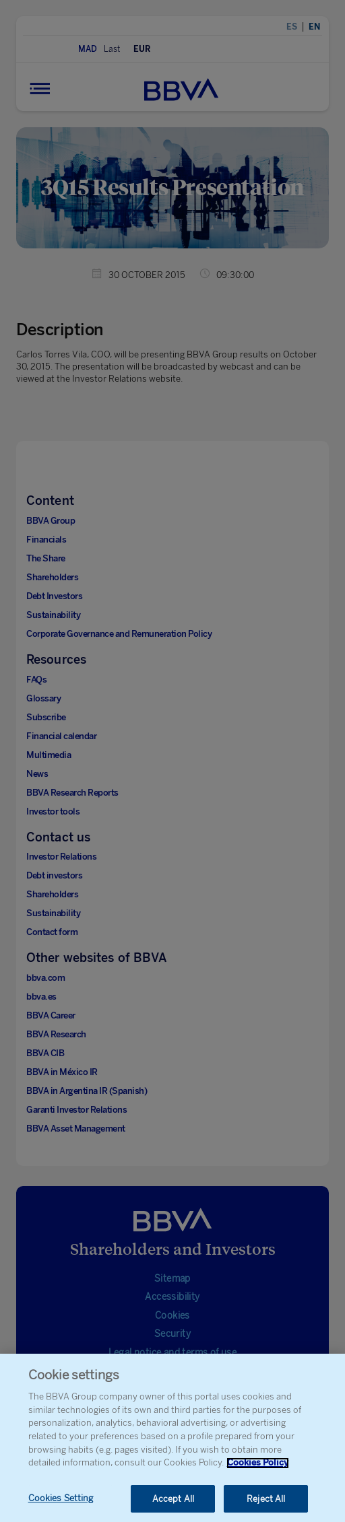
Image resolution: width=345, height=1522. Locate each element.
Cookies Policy (257, 1468)
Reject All (266, 1504)
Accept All (173, 1504)
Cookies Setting (61, 1503)
